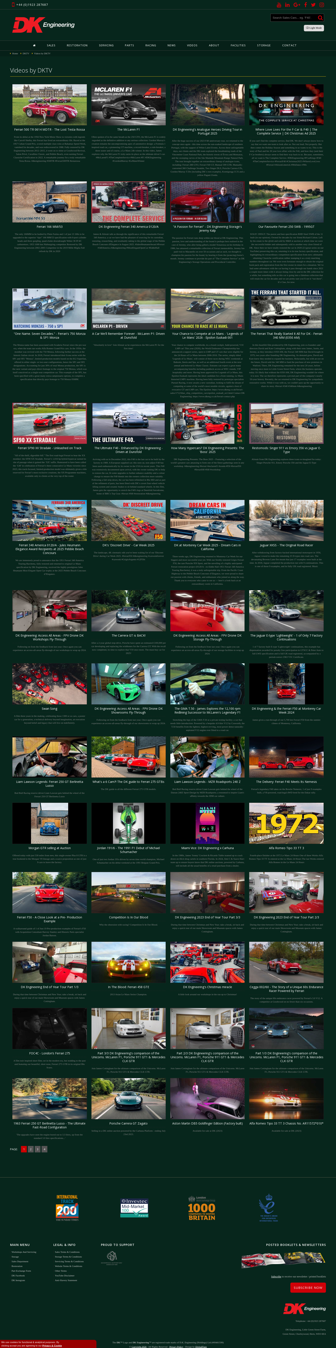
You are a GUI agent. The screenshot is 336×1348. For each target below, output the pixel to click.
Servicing (107, 45)
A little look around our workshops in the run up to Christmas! (207, 968)
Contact (287, 45)
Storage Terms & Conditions (68, 1251)
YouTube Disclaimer (64, 1270)
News (172, 45)
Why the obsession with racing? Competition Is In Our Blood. (128, 899)
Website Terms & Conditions (68, 1260)
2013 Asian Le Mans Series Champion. (128, 968)
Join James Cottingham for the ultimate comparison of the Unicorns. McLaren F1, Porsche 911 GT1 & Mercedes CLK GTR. (128, 1040)
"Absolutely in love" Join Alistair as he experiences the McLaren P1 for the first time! (128, 319)
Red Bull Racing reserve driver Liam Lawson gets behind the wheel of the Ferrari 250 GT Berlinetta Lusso (49, 767)
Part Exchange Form (21, 1265)
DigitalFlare (201, 1341)
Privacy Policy (176, 1341)
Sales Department (20, 1256)
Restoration (79, 45)
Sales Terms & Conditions (67, 1246)
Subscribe (276, 1271)
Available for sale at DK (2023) (207, 1105)
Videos (192, 45)
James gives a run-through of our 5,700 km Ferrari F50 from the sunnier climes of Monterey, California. (286, 694)
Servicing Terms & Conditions (69, 1256)
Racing (151, 45)
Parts (130, 45)
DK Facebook (18, 1270)
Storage (262, 45)
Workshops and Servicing (24, 1246)
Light (314, 27)
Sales (54, 45)
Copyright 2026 (139, 1341)
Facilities (237, 45)
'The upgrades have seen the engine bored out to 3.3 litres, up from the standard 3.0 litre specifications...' (49, 1108)
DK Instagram (18, 1275)
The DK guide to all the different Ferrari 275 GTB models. (128, 763)
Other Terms (61, 1265)
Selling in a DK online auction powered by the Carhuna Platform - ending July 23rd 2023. (128, 1106)
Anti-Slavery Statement (66, 1275)
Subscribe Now (308, 1282)
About (214, 45)
